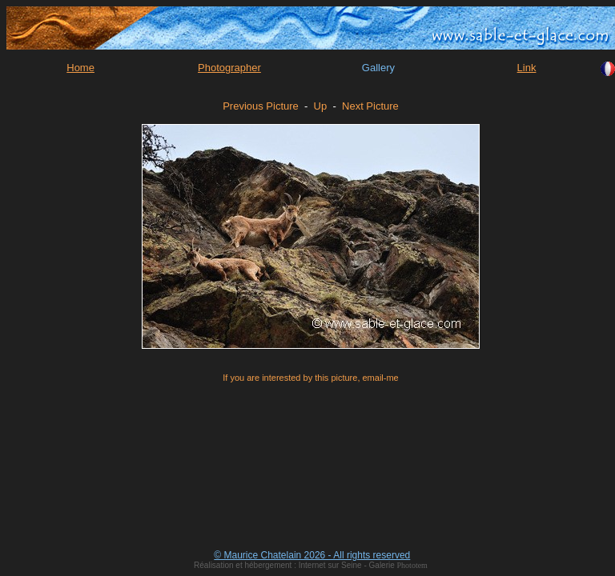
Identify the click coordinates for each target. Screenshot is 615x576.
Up (321, 106)
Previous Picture (261, 106)
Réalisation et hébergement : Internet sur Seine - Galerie (295, 565)
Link (527, 68)
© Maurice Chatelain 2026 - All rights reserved (312, 555)
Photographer (229, 68)
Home (80, 68)
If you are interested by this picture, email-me (310, 377)
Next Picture (370, 106)
